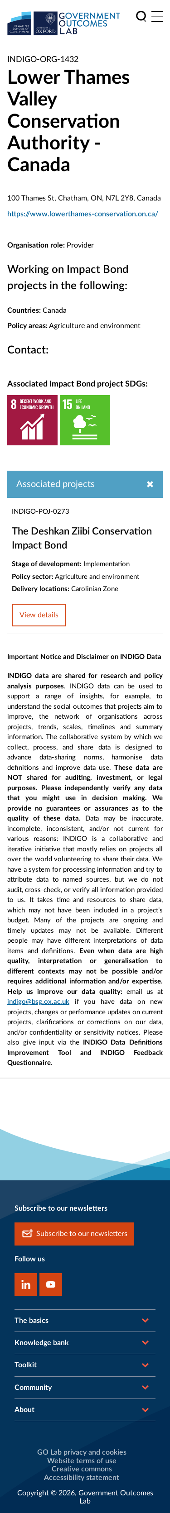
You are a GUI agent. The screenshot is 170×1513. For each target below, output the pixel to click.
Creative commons (82, 1469)
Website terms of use (82, 1461)
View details (38, 615)
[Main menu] (157, 16)
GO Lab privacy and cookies (81, 1452)
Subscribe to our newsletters (74, 1234)
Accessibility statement (81, 1477)
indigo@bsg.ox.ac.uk (38, 1001)
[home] (64, 23)
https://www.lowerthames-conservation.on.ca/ (82, 214)
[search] (141, 16)
